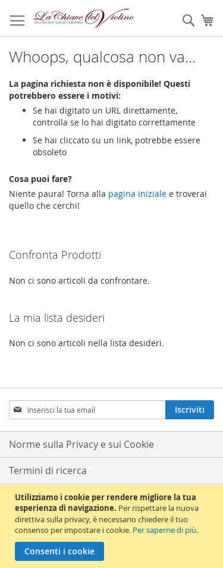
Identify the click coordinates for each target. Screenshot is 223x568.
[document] (113, 526)
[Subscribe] (189, 409)
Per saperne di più (164, 530)
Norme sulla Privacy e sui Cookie (81, 444)
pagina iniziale (137, 193)
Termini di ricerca (48, 470)
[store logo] (84, 18)
